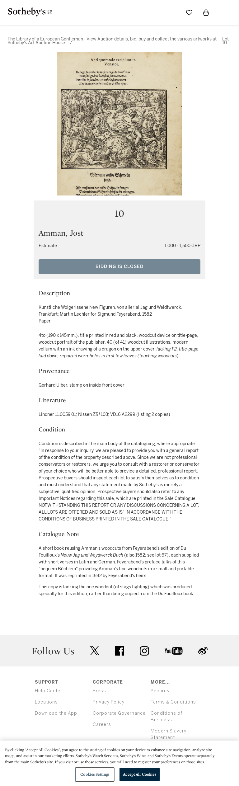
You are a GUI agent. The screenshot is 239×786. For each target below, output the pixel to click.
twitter (94, 651)
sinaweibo (203, 651)
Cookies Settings (94, 774)
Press (99, 691)
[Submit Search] (172, 12)
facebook (119, 651)
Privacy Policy (108, 702)
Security (160, 691)
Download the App (56, 713)
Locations (46, 702)
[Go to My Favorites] (189, 12)
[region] (119, 763)
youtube (174, 651)
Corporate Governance (119, 713)
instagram (144, 651)
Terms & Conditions (173, 702)
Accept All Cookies (139, 774)
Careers (102, 724)
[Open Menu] (223, 12)
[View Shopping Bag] (206, 12)
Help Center (48, 691)
